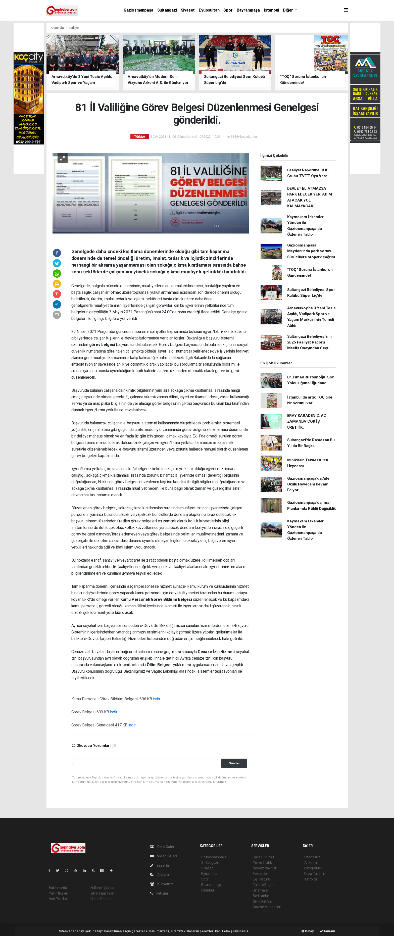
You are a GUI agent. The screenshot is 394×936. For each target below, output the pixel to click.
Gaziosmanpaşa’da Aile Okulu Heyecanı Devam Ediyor (308, 484)
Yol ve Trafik (262, 863)
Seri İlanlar (261, 896)
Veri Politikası (59, 899)
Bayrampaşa (248, 10)
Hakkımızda (58, 888)
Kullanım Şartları (102, 888)
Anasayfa (58, 28)
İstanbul (271, 10)
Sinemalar (261, 890)
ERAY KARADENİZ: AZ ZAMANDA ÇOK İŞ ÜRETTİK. (306, 421)
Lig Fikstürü (261, 879)
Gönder (234, 763)
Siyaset (188, 10)
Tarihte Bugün (264, 885)
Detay (308, 931)
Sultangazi (167, 10)
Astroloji (310, 879)
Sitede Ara (312, 857)
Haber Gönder (101, 899)
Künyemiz (161, 884)
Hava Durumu (263, 857)
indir (156, 699)
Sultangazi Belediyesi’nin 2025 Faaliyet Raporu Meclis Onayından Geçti (309, 342)
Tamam (327, 931)
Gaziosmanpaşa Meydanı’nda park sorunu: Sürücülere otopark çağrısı (311, 251)
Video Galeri (163, 856)
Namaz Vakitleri (265, 868)
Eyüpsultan (209, 10)
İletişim (159, 893)
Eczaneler (260, 874)
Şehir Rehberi (263, 901)
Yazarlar (160, 865)
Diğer (288, 10)
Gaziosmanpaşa (138, 10)
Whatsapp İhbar (102, 893)
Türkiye (74, 28)
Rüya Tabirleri (314, 874)
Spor (227, 10)
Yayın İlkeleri (58, 893)
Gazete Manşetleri (267, 907)
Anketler (310, 863)
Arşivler (160, 875)
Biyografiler (313, 868)
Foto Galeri (162, 847)
